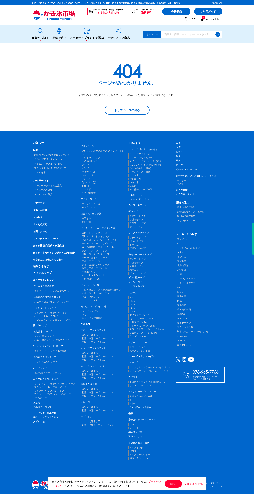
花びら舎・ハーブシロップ (48, 372)
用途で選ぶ (59, 34)
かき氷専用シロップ (43, 279)
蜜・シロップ (40, 325)
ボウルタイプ (136, 226)
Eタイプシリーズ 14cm (141, 318)
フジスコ (181, 260)
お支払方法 (39, 203)
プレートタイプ (137, 273)
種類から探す (40, 34)
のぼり (179, 151)
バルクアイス (89, 207)
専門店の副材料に (186, 216)
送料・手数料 (40, 210)
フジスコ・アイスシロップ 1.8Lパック (54, 319)
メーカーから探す (186, 234)
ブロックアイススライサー (94, 330)
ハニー (180, 243)
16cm (132, 311)
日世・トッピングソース (94, 232)
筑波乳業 (181, 269)
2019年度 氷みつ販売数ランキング (52, 154)
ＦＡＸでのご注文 (43, 189)
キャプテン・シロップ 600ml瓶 (50, 350)
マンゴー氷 (135, 178)
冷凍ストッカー (136, 436)
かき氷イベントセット (139, 199)
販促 (178, 143)
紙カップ (133, 211)
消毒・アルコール (138, 458)
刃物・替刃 (86, 402)
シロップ (133, 362)
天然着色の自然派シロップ (47, 296)
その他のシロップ (42, 407)
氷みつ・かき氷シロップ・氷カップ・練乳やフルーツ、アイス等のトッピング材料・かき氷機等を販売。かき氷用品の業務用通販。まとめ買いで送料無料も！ (107, 2)
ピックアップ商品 (118, 34)
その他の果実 (89, 192)
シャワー (134, 424)
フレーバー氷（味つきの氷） (143, 149)
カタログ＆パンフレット (45, 238)
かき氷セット (135, 195)
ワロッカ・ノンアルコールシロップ (52, 394)
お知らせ (38, 143)
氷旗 (178, 147)
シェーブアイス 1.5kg (140, 154)
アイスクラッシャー (139, 454)
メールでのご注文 (43, 194)
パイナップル (89, 171)
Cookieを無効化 (193, 484)
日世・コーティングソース (95, 254)
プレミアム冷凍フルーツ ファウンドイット (103, 152)
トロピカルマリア (91, 157)
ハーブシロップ (41, 367)
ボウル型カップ (136, 277)
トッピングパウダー (92, 311)
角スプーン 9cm (137, 336)
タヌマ (180, 252)
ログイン (190, 19)
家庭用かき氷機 (89, 384)
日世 (179, 300)
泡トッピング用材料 (92, 318)
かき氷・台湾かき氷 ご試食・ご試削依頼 (54, 252)
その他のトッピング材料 (93, 306)
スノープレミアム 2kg (141, 157)
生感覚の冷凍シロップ (44, 356)
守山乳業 (181, 296)
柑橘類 (85, 185)
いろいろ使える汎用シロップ (48, 346)
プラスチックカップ (138, 232)
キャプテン (183, 238)
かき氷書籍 (182, 189)
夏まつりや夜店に (186, 207)
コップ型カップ (136, 286)
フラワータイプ (137, 223)
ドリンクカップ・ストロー (142, 391)
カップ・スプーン (137, 205)
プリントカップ (137, 248)
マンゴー (86, 168)
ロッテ (180, 291)
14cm (132, 308)
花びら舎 (181, 256)
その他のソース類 (91, 278)
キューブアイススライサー (94, 348)
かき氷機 (85, 323)
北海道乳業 (183, 265)
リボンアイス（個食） (140, 171)
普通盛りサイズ (137, 216)
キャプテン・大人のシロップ (49, 390)
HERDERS (182, 318)
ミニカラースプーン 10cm (143, 332)
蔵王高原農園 (184, 309)
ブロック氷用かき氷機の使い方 (50, 168)
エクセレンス (184, 344)
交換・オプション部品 (93, 341)
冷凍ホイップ (89, 271)
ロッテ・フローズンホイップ (97, 243)
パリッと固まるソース (93, 275)
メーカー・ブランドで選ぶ (87, 34)
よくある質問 (40, 224)
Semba (181, 313)
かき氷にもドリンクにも (45, 378)
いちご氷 (134, 182)
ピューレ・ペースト (91, 284)
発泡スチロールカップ (139, 254)
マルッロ (181, 340)
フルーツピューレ (91, 296)
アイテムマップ (42, 273)
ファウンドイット (186, 278)
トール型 (134, 244)
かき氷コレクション (186, 193)
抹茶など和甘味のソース (94, 268)
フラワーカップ (136, 281)
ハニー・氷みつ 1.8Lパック (48, 316)
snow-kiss (182, 335)
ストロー (134, 403)
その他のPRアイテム (186, 169)
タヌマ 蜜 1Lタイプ (44, 336)
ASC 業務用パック (91, 161)
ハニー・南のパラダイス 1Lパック (51, 301)
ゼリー (85, 314)
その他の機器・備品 (138, 442)
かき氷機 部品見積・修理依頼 (48, 245)
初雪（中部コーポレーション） (98, 338)
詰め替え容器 (135, 431)
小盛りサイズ (136, 219)
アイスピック (136, 447)
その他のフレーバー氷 (140, 189)
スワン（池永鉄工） (92, 334)
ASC (179, 287)
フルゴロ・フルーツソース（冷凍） (100, 239)
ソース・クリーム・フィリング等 (98, 228)
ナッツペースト (90, 300)
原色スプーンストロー (140, 350)
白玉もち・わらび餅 (91, 213)
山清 (179, 274)
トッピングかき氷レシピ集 (48, 163)
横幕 (178, 156)
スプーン (133, 292)
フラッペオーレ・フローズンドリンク (53, 387)
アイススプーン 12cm (140, 315)
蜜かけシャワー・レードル (142, 419)
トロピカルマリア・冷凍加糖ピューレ (101, 289)
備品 (130, 413)
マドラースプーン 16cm (142, 325)
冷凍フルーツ (88, 145)
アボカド (86, 189)
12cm (132, 304)
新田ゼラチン (184, 322)
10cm (132, 301)
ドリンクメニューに (187, 220)
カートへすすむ (210, 19)
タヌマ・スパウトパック (94, 250)
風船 (178, 160)
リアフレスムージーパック (143, 385)
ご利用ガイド (41, 181)
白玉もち (86, 218)
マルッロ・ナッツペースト (95, 293)
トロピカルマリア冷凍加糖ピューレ (147, 381)
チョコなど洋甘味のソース (95, 264)
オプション (86, 416)
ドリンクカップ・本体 (140, 396)
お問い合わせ (214, 3)
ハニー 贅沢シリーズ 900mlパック (51, 339)
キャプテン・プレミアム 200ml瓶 (51, 290)
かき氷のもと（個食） (140, 168)
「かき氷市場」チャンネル (48, 159)
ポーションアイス (91, 203)
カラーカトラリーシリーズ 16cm (146, 329)
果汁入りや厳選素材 (43, 286)
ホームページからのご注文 (48, 185)
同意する (173, 483)
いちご (85, 164)
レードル (134, 427)
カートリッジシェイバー (93, 366)
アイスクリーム (89, 199)
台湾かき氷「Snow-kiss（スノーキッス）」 (198, 175)
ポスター (180, 164)
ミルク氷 (134, 175)
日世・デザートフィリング (95, 236)
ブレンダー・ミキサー (139, 407)
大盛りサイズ (136, 266)
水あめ (36, 402)
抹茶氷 (132, 185)
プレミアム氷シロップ (45, 361)
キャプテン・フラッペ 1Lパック (50, 312)
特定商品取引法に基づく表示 (48, 259)
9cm (131, 297)
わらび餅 (86, 221)
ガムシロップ (40, 398)
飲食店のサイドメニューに (191, 211)
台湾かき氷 (40, 172)
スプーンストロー (137, 342)
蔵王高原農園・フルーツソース (98, 247)
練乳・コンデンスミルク (45, 417)
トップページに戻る (127, 110)
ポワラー (134, 451)
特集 (35, 150)
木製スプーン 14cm (139, 322)
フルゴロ (181, 305)
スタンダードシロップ (44, 307)
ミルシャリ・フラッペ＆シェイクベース (54, 383)
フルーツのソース (91, 261)
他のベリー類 (89, 182)
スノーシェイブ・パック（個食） (146, 161)
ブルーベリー (89, 175)
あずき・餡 (39, 421)
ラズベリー (87, 178)
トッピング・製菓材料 (44, 413)
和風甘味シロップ (42, 331)
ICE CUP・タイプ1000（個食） (145, 164)
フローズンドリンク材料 (141, 356)
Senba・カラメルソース (94, 257)
